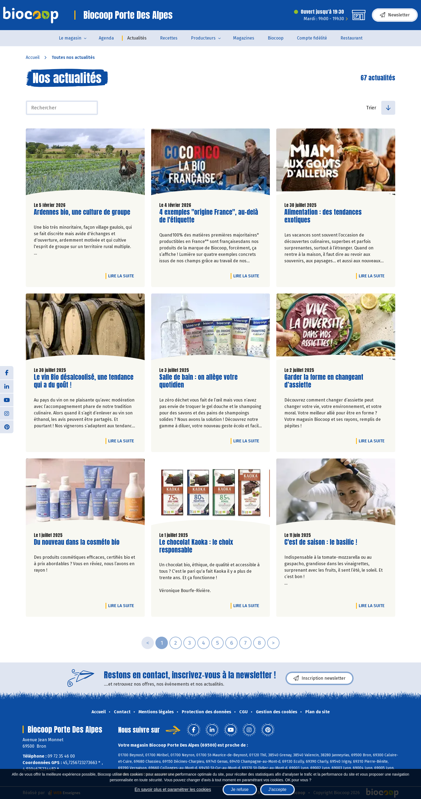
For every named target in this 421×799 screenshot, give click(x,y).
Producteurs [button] (203, 38)
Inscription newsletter (319, 678)
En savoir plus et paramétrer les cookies (173, 789)
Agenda (106, 38)
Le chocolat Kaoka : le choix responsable (196, 546)
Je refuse (240, 789)
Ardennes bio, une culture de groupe (82, 212)
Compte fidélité (312, 38)
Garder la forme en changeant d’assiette (323, 381)
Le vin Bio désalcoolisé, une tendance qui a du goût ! (83, 381)
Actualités (137, 38)
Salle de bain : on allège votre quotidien (198, 381)
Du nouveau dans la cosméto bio (76, 542)
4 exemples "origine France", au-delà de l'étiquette (208, 216)
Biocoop (276, 38)
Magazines (243, 38)
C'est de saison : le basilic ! (320, 542)
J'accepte (277, 789)
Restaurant (351, 38)
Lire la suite (122, 275)
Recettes (168, 38)
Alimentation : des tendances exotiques (323, 216)
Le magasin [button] (70, 38)
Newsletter (395, 15)
